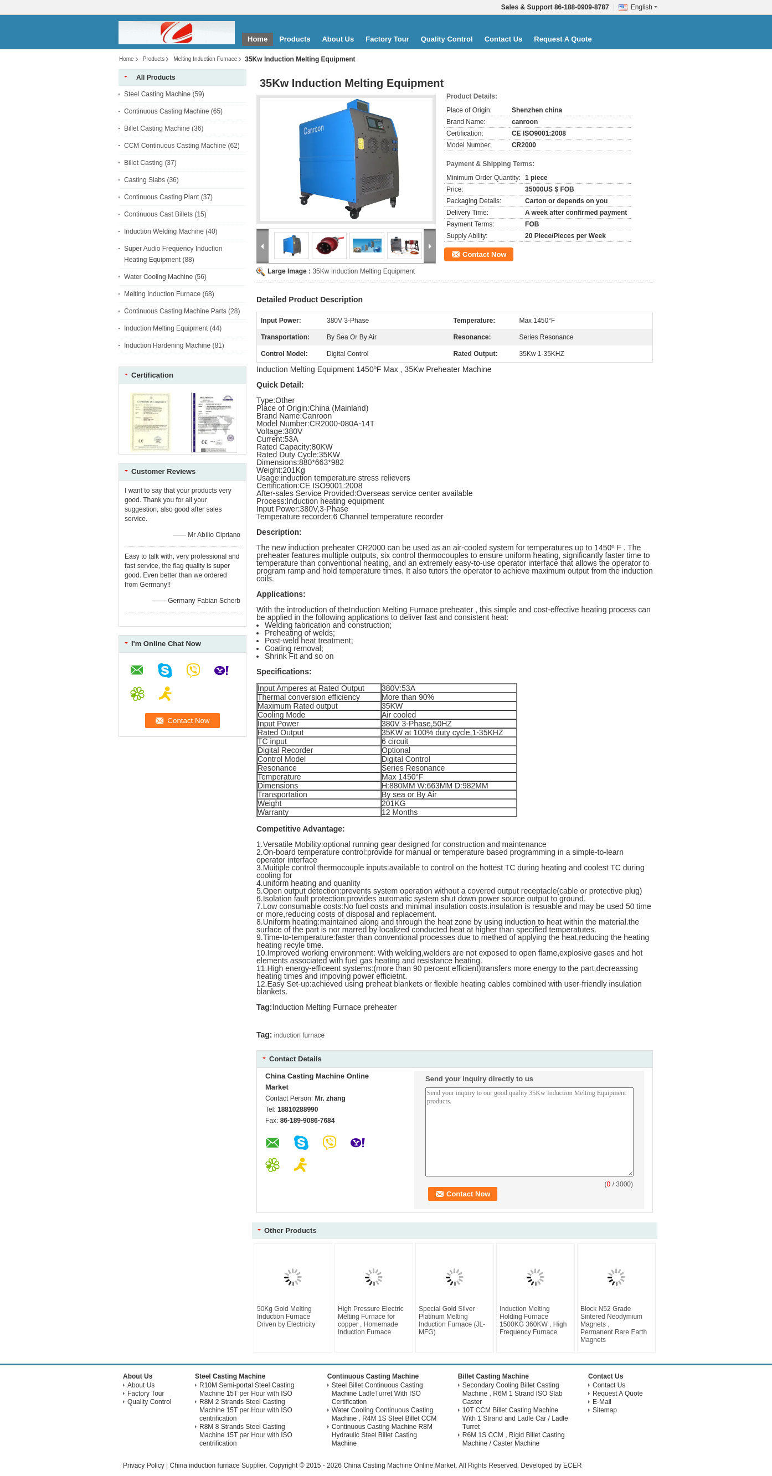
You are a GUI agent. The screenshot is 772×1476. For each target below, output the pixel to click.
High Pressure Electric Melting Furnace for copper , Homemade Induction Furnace (371, 1320)
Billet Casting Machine (157, 128)
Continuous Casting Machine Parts (175, 311)
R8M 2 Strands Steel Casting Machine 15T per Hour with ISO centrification (245, 1410)
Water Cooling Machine (158, 277)
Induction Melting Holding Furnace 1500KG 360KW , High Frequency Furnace (533, 1320)
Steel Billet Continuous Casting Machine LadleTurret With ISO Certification (377, 1393)
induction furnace (299, 1035)
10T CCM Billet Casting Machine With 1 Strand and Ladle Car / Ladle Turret (515, 1418)
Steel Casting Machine (157, 94)
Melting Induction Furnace (205, 59)
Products (294, 39)
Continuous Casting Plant (161, 197)
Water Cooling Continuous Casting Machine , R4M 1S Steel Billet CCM (384, 1414)
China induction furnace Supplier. (219, 1465)
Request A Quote (563, 39)
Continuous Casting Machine (166, 111)
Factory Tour (387, 39)
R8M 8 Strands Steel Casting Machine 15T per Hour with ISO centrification (245, 1435)
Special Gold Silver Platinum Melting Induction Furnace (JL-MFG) (452, 1320)
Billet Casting (143, 163)
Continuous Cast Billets (158, 214)
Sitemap (605, 1410)
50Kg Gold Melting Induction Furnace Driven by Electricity (286, 1316)
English (644, 7)
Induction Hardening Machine (167, 345)
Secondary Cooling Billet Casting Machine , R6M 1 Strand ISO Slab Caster (512, 1393)
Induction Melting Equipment (166, 328)
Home (257, 39)
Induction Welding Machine (164, 231)
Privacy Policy (143, 1465)
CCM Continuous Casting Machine (175, 145)
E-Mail (602, 1402)
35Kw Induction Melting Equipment (363, 271)
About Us (338, 39)
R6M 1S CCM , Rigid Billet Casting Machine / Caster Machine (513, 1439)
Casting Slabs (144, 180)
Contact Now (484, 254)
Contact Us (504, 39)
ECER (572, 1465)
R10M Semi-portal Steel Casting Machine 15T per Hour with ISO (246, 1389)
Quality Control (447, 39)
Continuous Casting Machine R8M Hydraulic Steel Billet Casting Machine (382, 1435)
